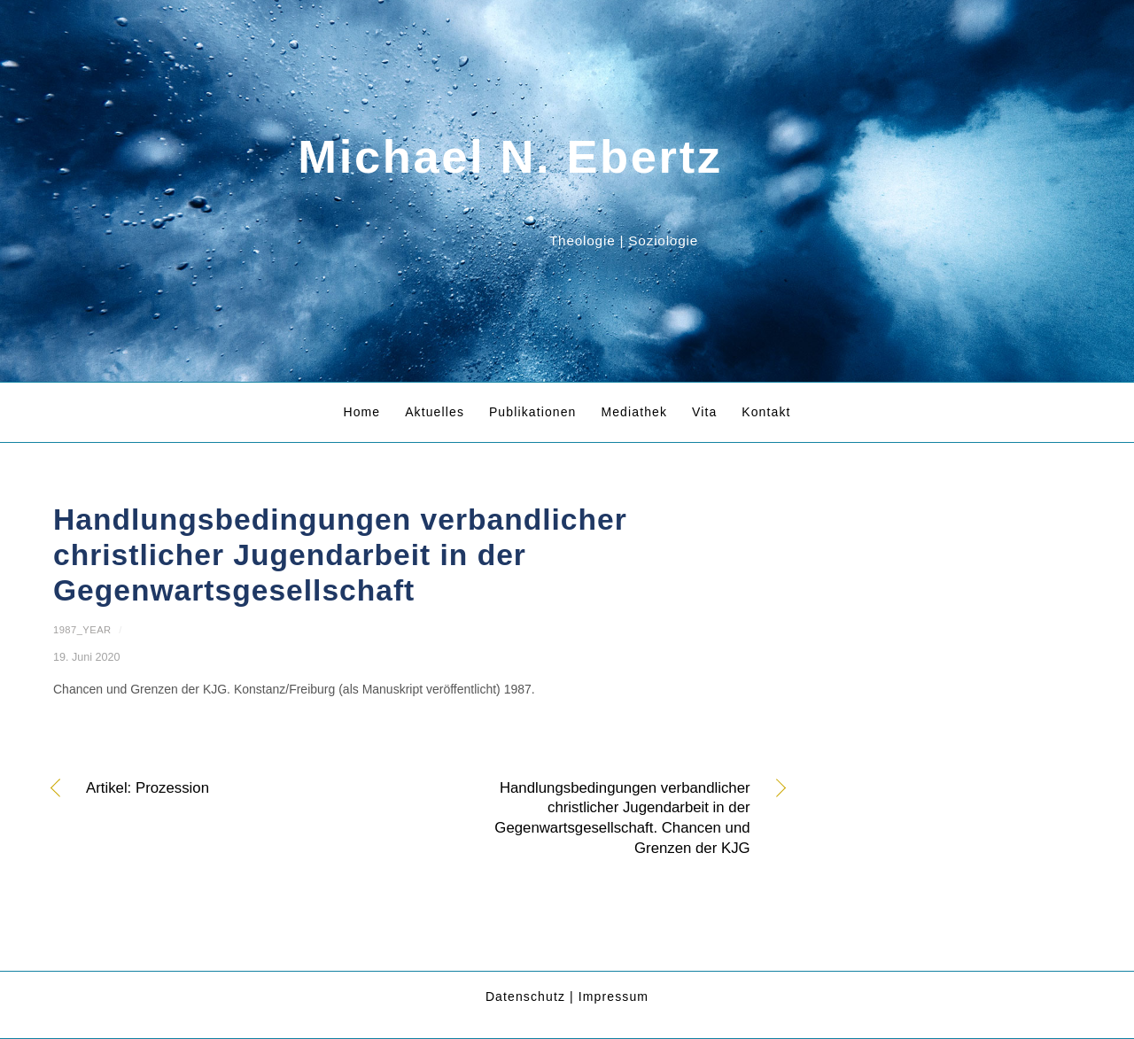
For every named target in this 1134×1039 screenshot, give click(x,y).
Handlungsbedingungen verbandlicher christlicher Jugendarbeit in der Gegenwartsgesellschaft (340, 555)
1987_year (82, 629)
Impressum (614, 996)
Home (361, 412)
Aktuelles (434, 412)
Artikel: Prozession (147, 789)
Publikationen (533, 412)
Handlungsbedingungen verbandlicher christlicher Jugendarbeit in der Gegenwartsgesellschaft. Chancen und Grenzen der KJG (595, 818)
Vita (704, 412)
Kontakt (766, 412)
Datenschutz (525, 996)
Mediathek (634, 412)
